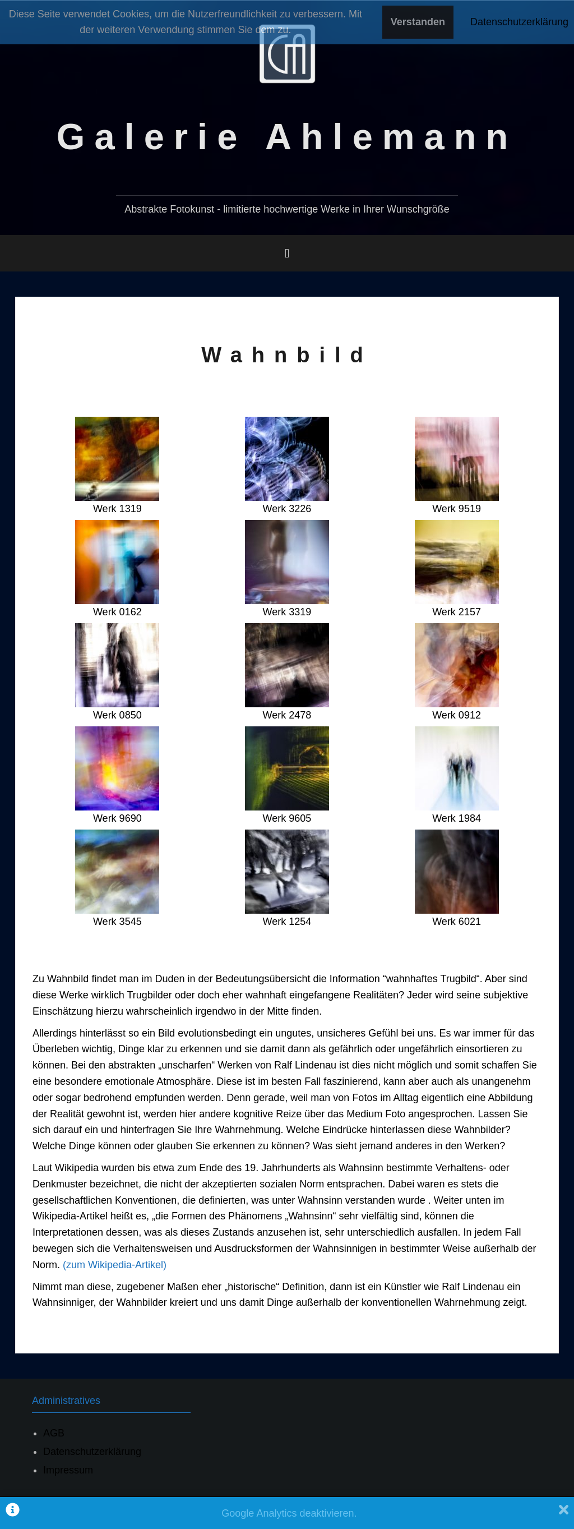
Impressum (68, 1470)
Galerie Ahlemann (287, 136)
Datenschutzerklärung (92, 1451)
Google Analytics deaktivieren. (289, 1513)
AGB (53, 1433)
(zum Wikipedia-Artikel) (114, 1264)
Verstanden (418, 21)
